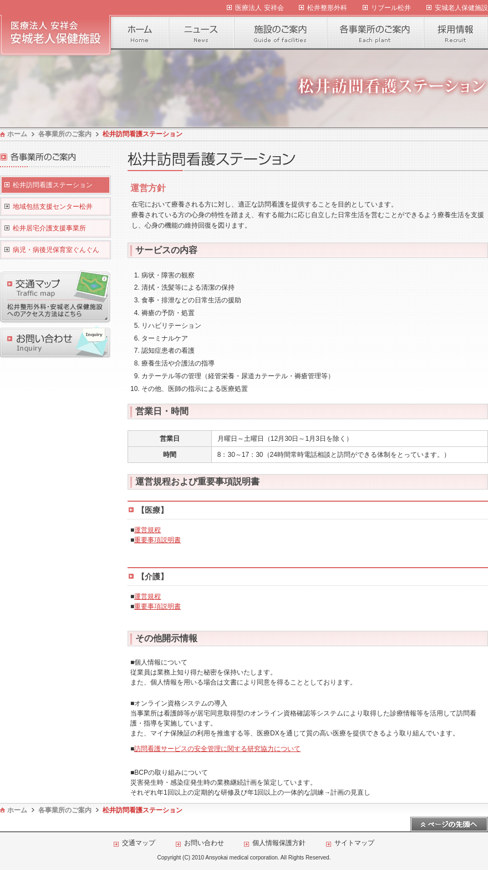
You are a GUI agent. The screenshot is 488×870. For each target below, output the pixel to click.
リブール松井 (391, 8)
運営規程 (147, 530)
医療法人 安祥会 (259, 8)
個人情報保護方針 (279, 843)
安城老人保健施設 (461, 8)
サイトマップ (354, 843)
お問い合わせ (204, 843)
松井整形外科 (327, 8)
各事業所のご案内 (65, 134)
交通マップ (138, 843)
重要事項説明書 (157, 540)
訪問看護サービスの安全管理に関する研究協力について (217, 749)
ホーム (17, 134)
